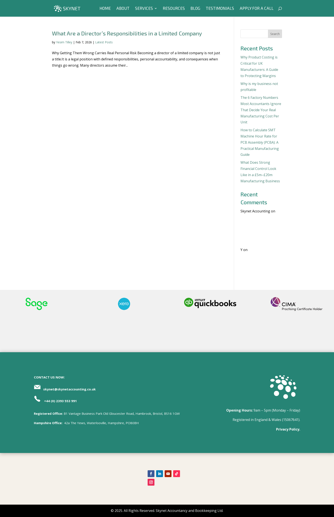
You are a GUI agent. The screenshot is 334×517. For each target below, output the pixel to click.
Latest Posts (104, 42)
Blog (195, 9)
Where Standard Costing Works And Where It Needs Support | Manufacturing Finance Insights (260, 229)
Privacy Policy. (288, 429)
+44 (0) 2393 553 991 (60, 401)
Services (144, 9)
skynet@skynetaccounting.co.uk (69, 389)
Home (105, 9)
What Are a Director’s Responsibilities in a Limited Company (127, 33)
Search (275, 34)
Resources (174, 9)
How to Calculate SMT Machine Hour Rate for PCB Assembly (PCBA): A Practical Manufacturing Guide (259, 142)
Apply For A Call (257, 9)
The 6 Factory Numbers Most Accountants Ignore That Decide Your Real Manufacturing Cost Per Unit (260, 109)
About (123, 9)
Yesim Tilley (64, 42)
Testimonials (220, 9)
